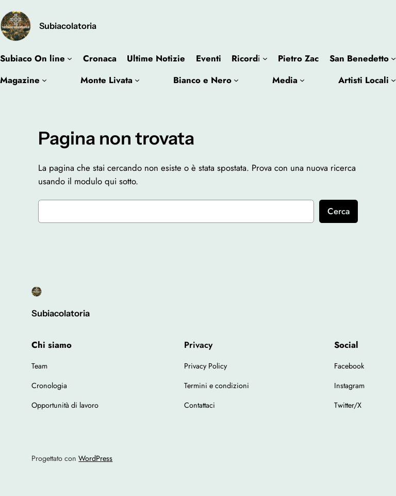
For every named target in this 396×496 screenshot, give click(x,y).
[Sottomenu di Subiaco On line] (69, 58)
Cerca (338, 211)
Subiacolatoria (67, 26)
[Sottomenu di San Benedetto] (393, 58)
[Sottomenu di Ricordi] (265, 58)
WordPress (95, 458)
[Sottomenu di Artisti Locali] (393, 80)
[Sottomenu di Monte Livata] (137, 80)
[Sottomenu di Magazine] (44, 80)
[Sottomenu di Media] (302, 80)
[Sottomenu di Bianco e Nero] (236, 80)
